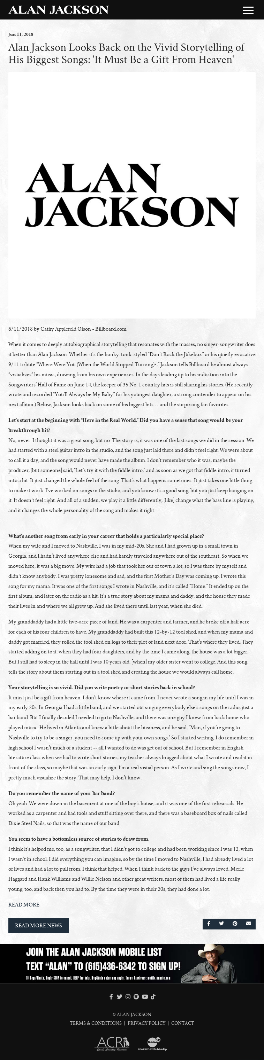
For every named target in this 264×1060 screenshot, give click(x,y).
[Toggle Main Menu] (248, 10)
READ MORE (23, 905)
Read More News (38, 925)
